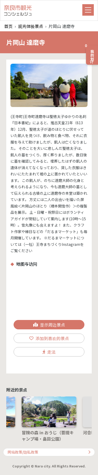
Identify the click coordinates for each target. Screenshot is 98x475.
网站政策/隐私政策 (49, 452)
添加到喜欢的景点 (49, 338)
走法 (49, 352)
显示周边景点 (49, 325)
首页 (8, 26)
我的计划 (90, 53)
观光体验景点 (30, 26)
